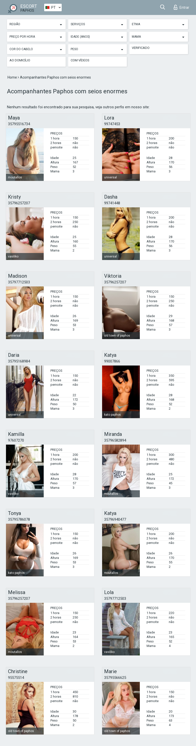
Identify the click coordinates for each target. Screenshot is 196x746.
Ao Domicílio (19, 60)
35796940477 (115, 519)
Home (12, 77)
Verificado (141, 48)
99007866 (112, 361)
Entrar (181, 7)
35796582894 (115, 440)
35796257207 (19, 203)
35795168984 (19, 361)
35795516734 (19, 124)
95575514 (16, 677)
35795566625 (115, 677)
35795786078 (19, 519)
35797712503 (19, 282)
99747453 (112, 124)
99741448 (112, 203)
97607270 (16, 440)
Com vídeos (80, 60)
